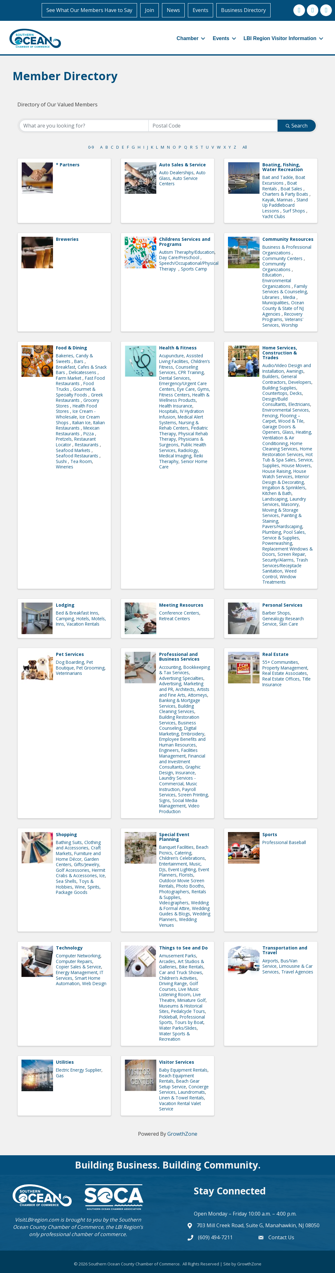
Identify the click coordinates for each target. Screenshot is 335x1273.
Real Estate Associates (284, 673)
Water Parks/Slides (178, 1028)
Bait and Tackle (277, 177)
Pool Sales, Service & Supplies (284, 534)
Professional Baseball (284, 842)
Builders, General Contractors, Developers (286, 379)
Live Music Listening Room (179, 991)
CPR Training (191, 372)
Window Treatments (279, 579)
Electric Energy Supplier (78, 1069)
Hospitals (168, 411)
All (244, 146)
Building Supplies (279, 387)
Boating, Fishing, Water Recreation (282, 166)
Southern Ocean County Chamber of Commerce (77, 1223)
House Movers (296, 465)
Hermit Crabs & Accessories (80, 872)
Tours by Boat (189, 1022)
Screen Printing (193, 794)
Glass (287, 432)
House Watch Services (284, 473)
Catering (183, 852)
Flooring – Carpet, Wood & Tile (282, 418)
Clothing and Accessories (78, 844)
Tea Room (81, 461)
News (174, 10)
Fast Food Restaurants (80, 380)
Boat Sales (292, 188)
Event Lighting (182, 869)
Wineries (64, 466)
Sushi (62, 461)
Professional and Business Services (179, 656)
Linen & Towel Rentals (181, 1097)
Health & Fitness (178, 347)
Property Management (284, 667)
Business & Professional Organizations (286, 249)
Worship (289, 324)
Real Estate (275, 654)
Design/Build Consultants (275, 401)
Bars (79, 361)
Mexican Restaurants (77, 430)
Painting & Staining (282, 518)
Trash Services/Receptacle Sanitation (285, 565)
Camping (65, 618)
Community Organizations (277, 266)
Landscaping (274, 498)
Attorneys (197, 694)
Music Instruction (178, 786)
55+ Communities (280, 662)
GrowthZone (182, 1133)
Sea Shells (66, 880)
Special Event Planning (174, 836)
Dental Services (174, 377)
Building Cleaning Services (176, 708)
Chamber (184, 38)
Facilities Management (178, 752)
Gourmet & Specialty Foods (75, 391)
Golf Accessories (72, 869)
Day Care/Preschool (179, 257)
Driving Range (173, 983)
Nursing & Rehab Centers (179, 425)
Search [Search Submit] (297, 125)
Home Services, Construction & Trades (279, 352)
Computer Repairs (74, 961)
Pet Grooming (90, 667)
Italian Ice (81, 422)
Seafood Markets (74, 450)
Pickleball (168, 1016)
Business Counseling (177, 725)
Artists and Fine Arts (184, 691)
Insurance (185, 772)
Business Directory (244, 10)
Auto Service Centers (178, 180)
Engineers (169, 750)
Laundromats (191, 1092)
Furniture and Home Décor (78, 856)
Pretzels (64, 439)
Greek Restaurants (79, 397)
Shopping (66, 834)
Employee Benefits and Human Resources (182, 741)
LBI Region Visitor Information (276, 38)
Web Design (94, 983)
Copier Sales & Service (78, 966)
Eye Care (186, 389)
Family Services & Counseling (284, 288)
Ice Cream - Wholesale (76, 413)
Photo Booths (190, 886)
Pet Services (70, 654)
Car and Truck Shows (180, 972)
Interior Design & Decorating (285, 479)
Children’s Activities (178, 977)
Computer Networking (78, 955)
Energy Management (76, 972)
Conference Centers (179, 613)
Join (150, 10)
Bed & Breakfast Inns (77, 613)
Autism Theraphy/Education (186, 251)
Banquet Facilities (176, 847)
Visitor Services (176, 1061)
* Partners (68, 164)
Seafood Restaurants (77, 455)
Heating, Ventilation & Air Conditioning (287, 437)
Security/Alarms (278, 559)
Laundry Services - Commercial (177, 780)
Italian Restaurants (80, 425)
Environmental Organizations (277, 283)
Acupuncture (171, 355)
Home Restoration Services (287, 451)
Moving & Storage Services (280, 512)
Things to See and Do (183, 947)
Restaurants (87, 444)
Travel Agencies (297, 971)
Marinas (285, 199)
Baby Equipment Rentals (183, 1069)
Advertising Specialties (181, 678)
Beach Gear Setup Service (179, 1083)
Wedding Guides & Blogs (184, 910)
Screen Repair (291, 554)
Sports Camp (194, 268)
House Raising (276, 470)
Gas (60, 1075)
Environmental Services (285, 410)
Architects (185, 689)
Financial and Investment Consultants (182, 761)
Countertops (274, 393)
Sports (269, 834)
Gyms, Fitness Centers (184, 391)
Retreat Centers (174, 618)
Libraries (271, 297)
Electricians (299, 404)
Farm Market (69, 377)
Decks (296, 393)
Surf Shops (294, 210)
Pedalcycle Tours (188, 1011)
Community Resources (288, 239)
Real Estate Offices (281, 678)
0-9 (91, 146)
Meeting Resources (181, 605)
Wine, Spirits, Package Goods (78, 889)
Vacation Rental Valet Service (180, 1105)
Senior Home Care (183, 463)
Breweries (67, 239)
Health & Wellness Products (184, 397)
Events (201, 10)
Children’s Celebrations (182, 858)
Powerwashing (277, 543)
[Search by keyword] (84, 125)
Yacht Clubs (273, 216)
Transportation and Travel (284, 949)
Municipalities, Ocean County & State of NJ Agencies (283, 307)
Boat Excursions (283, 180)
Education (272, 274)
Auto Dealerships (176, 172)
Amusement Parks (177, 955)
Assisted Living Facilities (181, 358)
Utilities (65, 1061)
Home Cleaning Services (282, 445)
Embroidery (192, 733)
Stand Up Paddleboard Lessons (285, 204)
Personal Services (282, 605)
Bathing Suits (69, 842)
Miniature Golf (191, 1000)
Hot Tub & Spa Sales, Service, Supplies (288, 459)
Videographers (173, 902)
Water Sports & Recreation (174, 1036)
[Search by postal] (213, 125)
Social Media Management (178, 802)
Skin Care (288, 624)
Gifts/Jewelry (86, 864)
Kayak (268, 199)
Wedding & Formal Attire (184, 905)
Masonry (290, 504)
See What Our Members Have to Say (90, 10)
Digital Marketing (177, 730)
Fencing (270, 415)
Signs (164, 800)
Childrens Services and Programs (184, 241)
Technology (69, 947)
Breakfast (65, 366)
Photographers (174, 891)
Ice (102, 875)
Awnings (294, 370)
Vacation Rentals (83, 624)
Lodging (65, 605)
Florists (186, 874)
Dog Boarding (70, 662)
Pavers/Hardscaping (282, 526)
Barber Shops (276, 613)
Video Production (179, 808)
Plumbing (271, 532)
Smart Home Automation (78, 980)
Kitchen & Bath (276, 493)
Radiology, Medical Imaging (179, 452)
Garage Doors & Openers (279, 429)
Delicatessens (83, 372)
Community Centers (283, 258)
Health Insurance (175, 405)
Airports (270, 960)
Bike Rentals (191, 966)
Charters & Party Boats (285, 194)
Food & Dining (71, 347)
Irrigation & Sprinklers (283, 487)
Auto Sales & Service (182, 164)
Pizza (89, 433)
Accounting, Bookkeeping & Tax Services (184, 669)
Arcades (167, 961)
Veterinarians (69, 673)
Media (289, 297)
